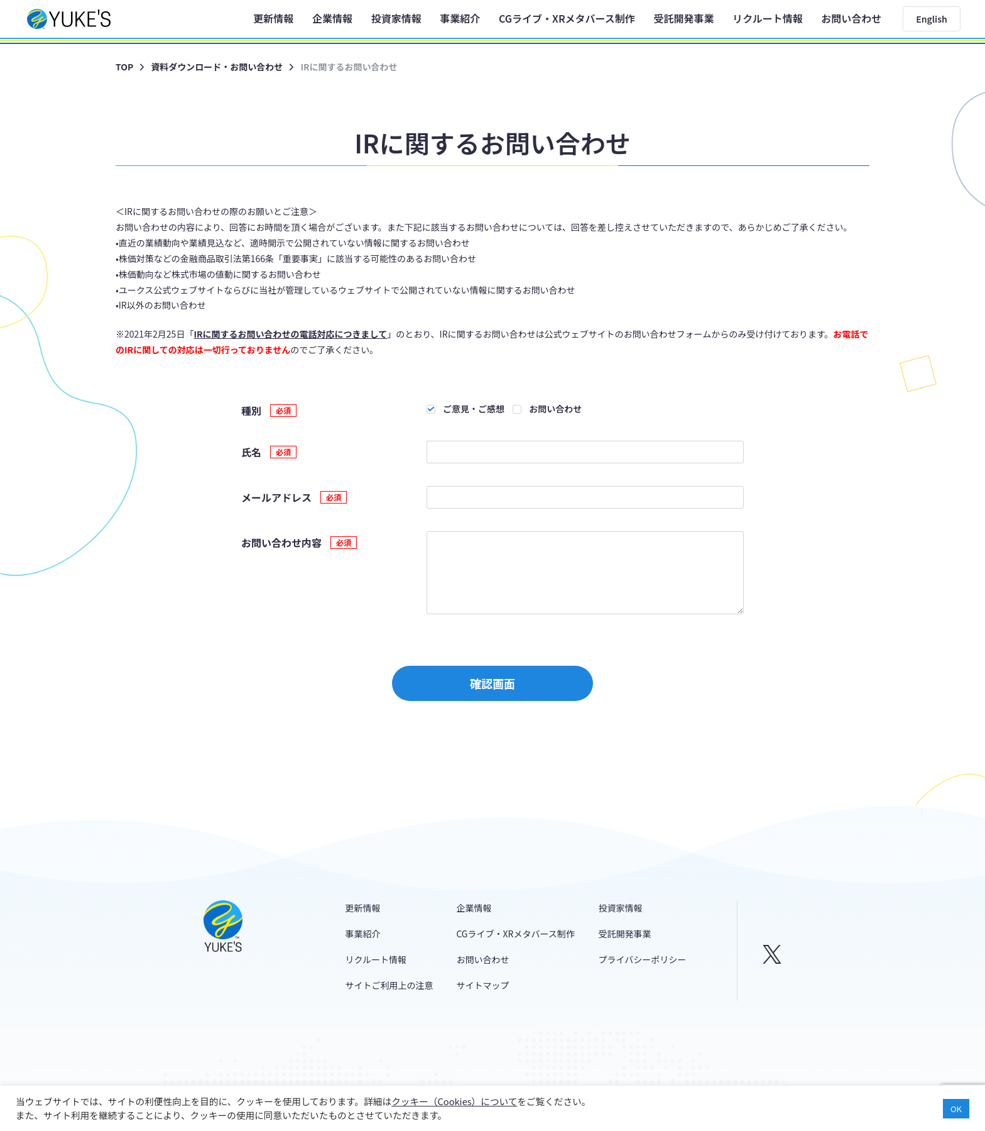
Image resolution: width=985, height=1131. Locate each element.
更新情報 (273, 18)
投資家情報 (396, 18)
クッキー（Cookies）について (454, 1101)
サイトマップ (482, 985)
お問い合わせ (851, 18)
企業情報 (332, 18)
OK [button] (956, 1109)
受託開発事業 (683, 18)
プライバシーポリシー (643, 959)
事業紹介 (460, 18)
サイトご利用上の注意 (389, 985)
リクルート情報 (767, 18)
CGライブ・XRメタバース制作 (567, 18)
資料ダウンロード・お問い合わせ (217, 66)
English (931, 19)
